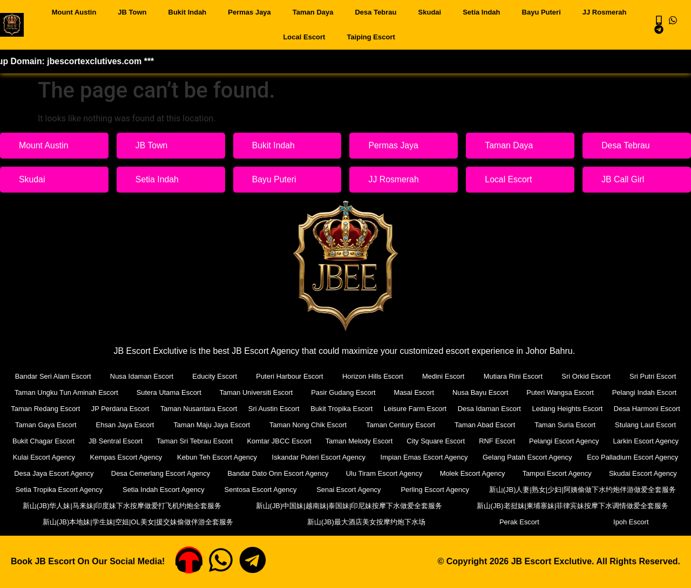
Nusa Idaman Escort (142, 376)
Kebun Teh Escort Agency (310, 457)
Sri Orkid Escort (586, 376)
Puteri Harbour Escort (289, 376)
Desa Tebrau (375, 12)
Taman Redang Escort (50, 409)
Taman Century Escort (483, 425)
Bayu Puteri (541, 12)
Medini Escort (443, 376)
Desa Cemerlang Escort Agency (260, 473)
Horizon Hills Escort (372, 376)
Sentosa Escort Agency (417, 490)
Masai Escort (414, 392)
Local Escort (304, 37)
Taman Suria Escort (645, 425)
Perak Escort (599, 522)
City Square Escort (514, 441)
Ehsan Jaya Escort (209, 425)
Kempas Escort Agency (215, 457)
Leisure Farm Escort (468, 409)
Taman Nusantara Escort (222, 409)
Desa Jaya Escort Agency (158, 473)
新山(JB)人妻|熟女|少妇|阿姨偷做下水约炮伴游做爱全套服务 (116, 506)
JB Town (132, 12)
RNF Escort (576, 441)
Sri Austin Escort (307, 409)
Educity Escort (214, 376)
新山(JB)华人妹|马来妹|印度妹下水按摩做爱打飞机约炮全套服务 (345, 506)
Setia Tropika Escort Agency (177, 490)
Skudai (430, 12)
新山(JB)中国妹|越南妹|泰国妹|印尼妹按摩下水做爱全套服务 (574, 506)
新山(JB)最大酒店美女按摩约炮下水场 (499, 522)
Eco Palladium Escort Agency (58, 473)
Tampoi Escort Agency (644, 473)
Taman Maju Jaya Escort (295, 425)
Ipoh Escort (657, 522)
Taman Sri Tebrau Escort (271, 441)
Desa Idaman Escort (552, 409)
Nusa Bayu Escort (480, 392)
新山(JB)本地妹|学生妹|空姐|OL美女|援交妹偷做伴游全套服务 (323, 522)
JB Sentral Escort (192, 441)
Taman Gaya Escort (130, 425)
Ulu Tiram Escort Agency (477, 473)
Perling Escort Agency (631, 490)
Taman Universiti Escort (257, 392)
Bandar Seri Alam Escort (53, 376)
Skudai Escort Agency (59, 490)
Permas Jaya (249, 12)
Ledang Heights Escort (640, 409)
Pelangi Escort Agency (643, 441)
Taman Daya (313, 12)
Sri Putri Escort (652, 376)
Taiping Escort (371, 37)
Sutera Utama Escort (169, 392)
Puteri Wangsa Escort (560, 392)
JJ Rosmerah (604, 12)
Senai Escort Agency (525, 490)
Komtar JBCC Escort (356, 441)
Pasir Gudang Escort (343, 392)
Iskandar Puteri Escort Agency (416, 457)
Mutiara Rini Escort (513, 376)
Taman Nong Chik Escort (391, 425)
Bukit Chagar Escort (119, 441)
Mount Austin (74, 12)
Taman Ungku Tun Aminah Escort (67, 392)
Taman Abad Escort (566, 425)
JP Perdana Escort (134, 409)
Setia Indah (481, 12)
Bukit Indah (187, 12)
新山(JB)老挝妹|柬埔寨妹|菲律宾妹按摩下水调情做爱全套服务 (112, 522)
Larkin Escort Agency (47, 457)
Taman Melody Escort (437, 441)
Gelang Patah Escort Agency (631, 457)
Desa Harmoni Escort (48, 425)
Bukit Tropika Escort (385, 409)
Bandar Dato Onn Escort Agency (375, 473)
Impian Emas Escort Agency (525, 457)
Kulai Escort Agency (130, 457)
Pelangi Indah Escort (644, 392)
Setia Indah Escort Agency (301, 490)
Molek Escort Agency (562, 473)
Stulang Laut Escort (42, 441)
